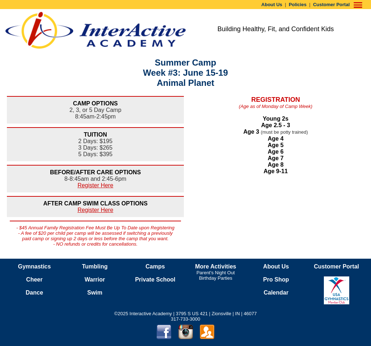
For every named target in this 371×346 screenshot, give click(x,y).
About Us (272, 4)
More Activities (215, 266)
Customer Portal (331, 4)
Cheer (34, 279)
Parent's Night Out (216, 272)
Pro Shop (276, 279)
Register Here (96, 185)
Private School (155, 279)
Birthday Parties (215, 278)
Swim (94, 292)
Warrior (94, 279)
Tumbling (95, 266)
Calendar (276, 292)
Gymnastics (34, 266)
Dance (34, 292)
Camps (155, 266)
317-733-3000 (185, 319)
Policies (297, 4)
